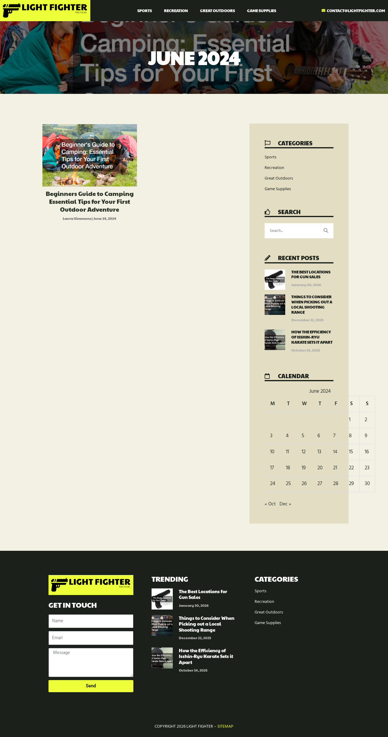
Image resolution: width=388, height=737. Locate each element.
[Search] (325, 230)
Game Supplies (261, 10)
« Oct (270, 504)
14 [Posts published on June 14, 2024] (335, 452)
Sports (144, 10)
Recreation (176, 10)
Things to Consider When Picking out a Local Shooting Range (311, 304)
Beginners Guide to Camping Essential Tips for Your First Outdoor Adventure (90, 201)
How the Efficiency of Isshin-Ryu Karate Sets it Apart (312, 337)
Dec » (286, 504)
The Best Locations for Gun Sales (310, 274)
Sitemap (225, 726)
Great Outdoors (217, 10)
